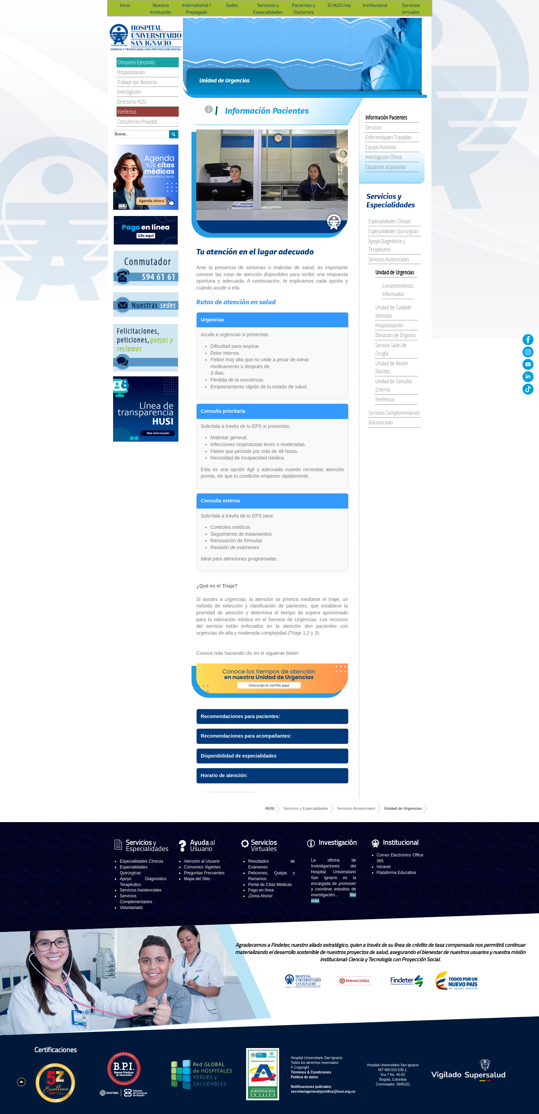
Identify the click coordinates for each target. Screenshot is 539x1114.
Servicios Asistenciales (388, 259)
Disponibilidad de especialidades (238, 756)
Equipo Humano (380, 147)
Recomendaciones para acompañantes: (246, 736)
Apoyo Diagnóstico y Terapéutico (386, 245)
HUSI (269, 808)
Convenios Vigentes (202, 867)
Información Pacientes (386, 117)
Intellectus (126, 111)
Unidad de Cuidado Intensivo (393, 311)
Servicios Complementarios (393, 413)
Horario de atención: (224, 775)
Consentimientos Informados (398, 290)
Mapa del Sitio (197, 878)
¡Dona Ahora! (260, 896)
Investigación (129, 91)
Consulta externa (220, 500)
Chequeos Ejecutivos (136, 62)
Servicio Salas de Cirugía (391, 349)
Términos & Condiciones (311, 1072)
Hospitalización (131, 72)
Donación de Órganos (395, 335)
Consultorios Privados (137, 121)
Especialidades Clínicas (389, 221)
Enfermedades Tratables (388, 137)
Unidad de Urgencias (394, 272)
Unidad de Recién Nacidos (391, 367)
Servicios (373, 127)
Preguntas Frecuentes (204, 873)
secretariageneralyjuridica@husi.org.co (323, 1091)
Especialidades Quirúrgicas (393, 231)
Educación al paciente (385, 167)
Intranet (384, 866)
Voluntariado (380, 422)
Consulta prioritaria (223, 411)
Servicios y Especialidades (305, 808)
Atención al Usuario (202, 861)
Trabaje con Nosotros (137, 82)
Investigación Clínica (383, 157)
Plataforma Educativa (396, 872)
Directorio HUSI (131, 101)
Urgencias (212, 319)
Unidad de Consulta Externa (393, 385)
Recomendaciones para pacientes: (240, 716)
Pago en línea (261, 890)
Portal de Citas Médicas (270, 884)
